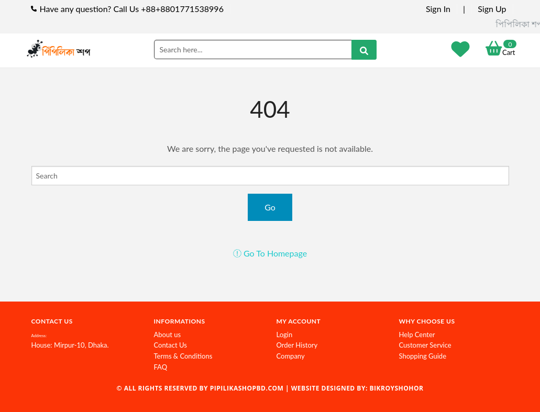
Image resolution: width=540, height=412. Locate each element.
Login (285, 334)
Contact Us (170, 345)
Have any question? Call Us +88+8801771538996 (132, 9)
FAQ (161, 367)
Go (270, 207)
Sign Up (492, 9)
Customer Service (425, 345)
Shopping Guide (423, 356)
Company (291, 356)
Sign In (438, 9)
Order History (297, 345)
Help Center (417, 334)
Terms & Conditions (183, 356)
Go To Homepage (270, 253)
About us (167, 334)
